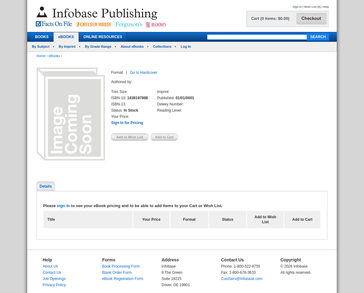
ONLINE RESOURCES (103, 37)
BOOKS (42, 37)
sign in (63, 205)
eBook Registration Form (122, 279)
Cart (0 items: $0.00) (270, 18)
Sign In (297, 6)
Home (41, 56)
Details (46, 186)
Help (326, 6)
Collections (162, 46)
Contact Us (52, 272)
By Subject (41, 46)
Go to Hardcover (143, 72)
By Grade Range (98, 46)
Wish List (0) (312, 6)
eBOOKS (66, 37)
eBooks (54, 56)
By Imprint (67, 46)
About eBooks (132, 46)
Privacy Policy (54, 285)
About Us (50, 266)
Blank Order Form (117, 272)
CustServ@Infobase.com (241, 279)
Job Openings (54, 279)
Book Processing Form (121, 266)
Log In (186, 46)
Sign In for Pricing (127, 123)
